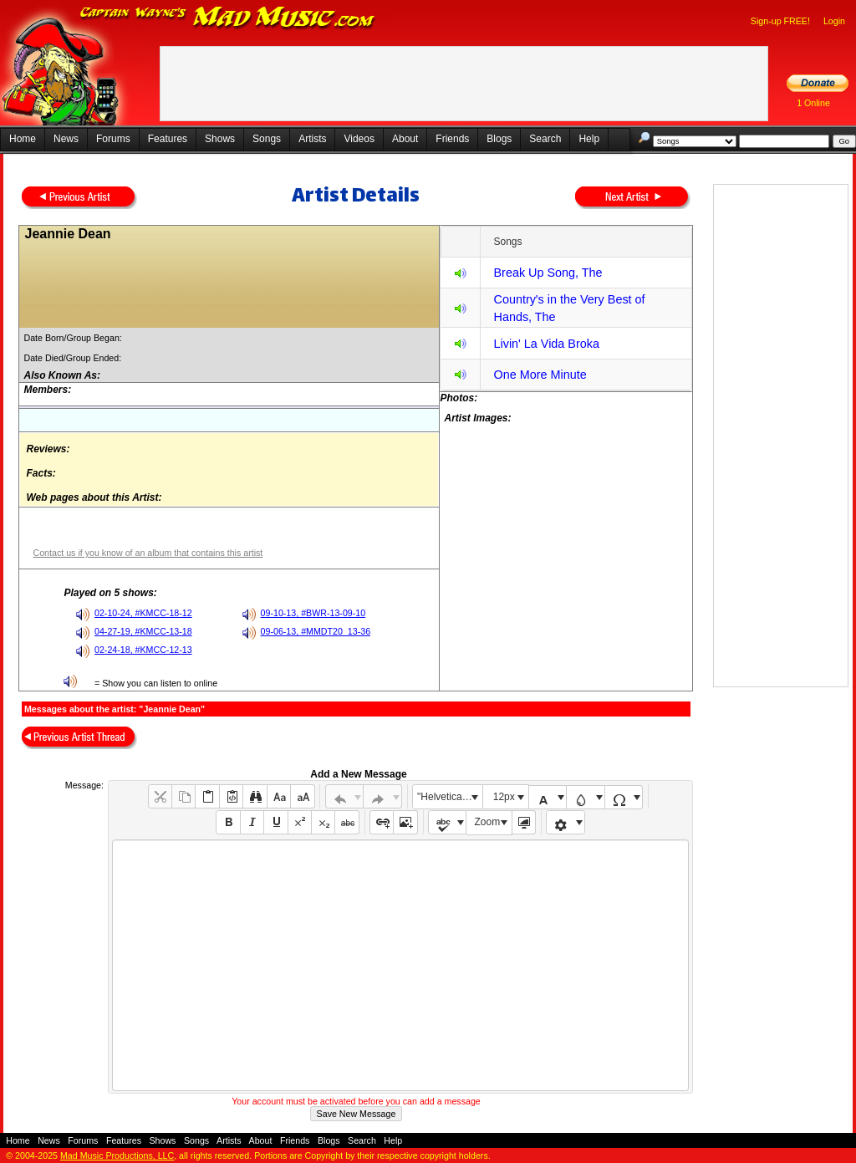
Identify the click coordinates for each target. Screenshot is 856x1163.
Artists (312, 139)
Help (588, 139)
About (405, 139)
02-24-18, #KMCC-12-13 (143, 650)
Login (834, 21)
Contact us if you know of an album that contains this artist (147, 553)
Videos (359, 139)
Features (167, 139)
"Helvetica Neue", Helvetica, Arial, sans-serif (449, 797)
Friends (452, 139)
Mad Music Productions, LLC (117, 1155)
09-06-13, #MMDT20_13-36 (316, 631)
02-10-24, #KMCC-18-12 (143, 613)
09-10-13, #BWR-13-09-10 (313, 613)
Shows (220, 139)
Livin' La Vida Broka (546, 343)
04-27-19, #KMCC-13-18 (143, 631)
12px (504, 797)
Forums (113, 139)
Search (545, 139)
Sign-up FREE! (780, 21)
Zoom (488, 822)
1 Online (813, 103)
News (66, 139)
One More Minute (539, 374)
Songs (266, 139)
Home (22, 139)
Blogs (499, 139)
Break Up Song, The (547, 272)
